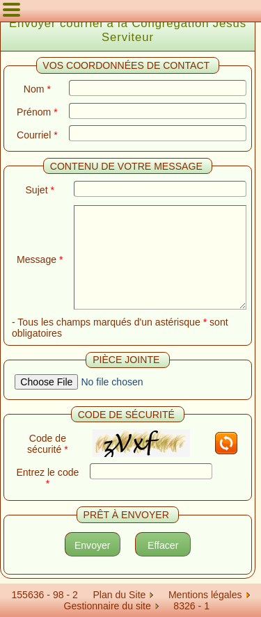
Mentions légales (209, 594)
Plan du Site (119, 594)
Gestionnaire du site (111, 605)
